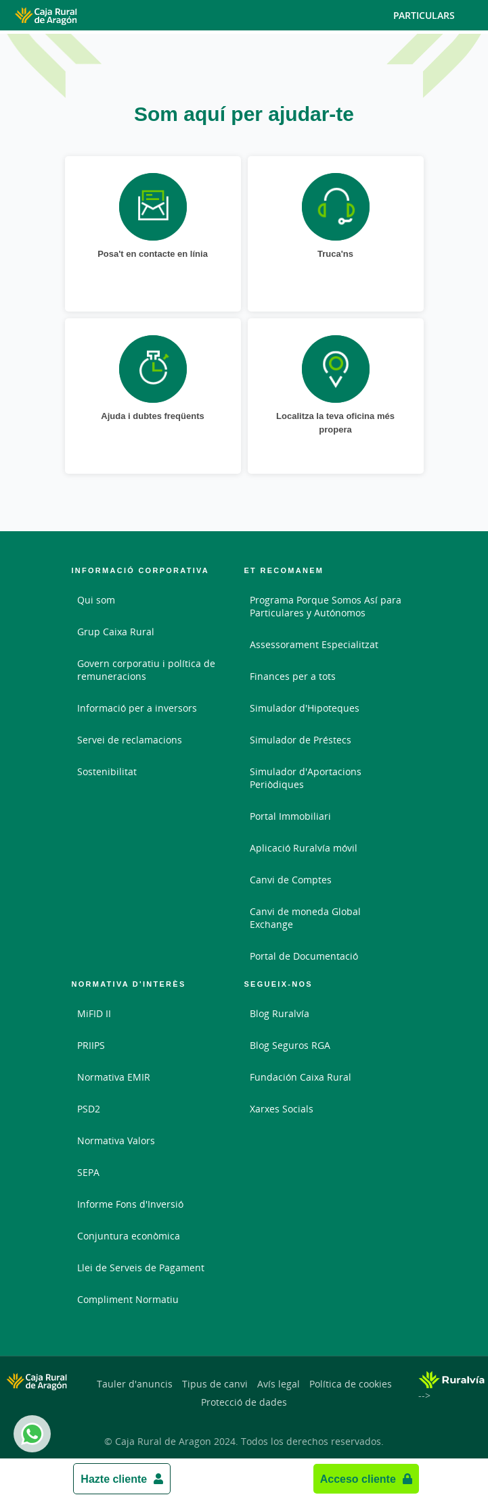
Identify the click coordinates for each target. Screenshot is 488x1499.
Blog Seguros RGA (290, 1045)
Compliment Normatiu (128, 1299)
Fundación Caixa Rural (300, 1077)
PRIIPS (91, 1045)
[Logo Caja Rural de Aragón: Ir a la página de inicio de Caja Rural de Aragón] (78, 15)
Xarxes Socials (281, 1108)
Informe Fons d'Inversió (130, 1204)
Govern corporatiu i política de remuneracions (146, 670)
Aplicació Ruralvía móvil (303, 847)
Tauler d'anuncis (135, 1384)
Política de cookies (350, 1384)
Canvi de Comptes (291, 879)
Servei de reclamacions (129, 739)
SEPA (88, 1172)
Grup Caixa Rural (115, 631)
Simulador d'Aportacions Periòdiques (305, 778)
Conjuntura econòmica (128, 1235)
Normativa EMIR (113, 1077)
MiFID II (94, 1013)
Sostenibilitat (107, 771)
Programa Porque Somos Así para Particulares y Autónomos (325, 606)
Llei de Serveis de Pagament (140, 1267)
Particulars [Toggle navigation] (435, 15)
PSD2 (88, 1108)
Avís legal (278, 1384)
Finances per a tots (293, 676)
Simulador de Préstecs (300, 739)
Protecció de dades (244, 1402)
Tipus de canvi (215, 1384)
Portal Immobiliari (290, 816)
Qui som (96, 599)
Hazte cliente (114, 1478)
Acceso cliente (358, 1478)
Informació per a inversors (137, 708)
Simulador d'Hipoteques (304, 708)
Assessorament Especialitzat (314, 644)
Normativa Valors (116, 1140)
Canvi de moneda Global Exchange (305, 918)
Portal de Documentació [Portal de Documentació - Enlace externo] (304, 956)
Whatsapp (30, 1433)
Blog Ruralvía (279, 1013)
